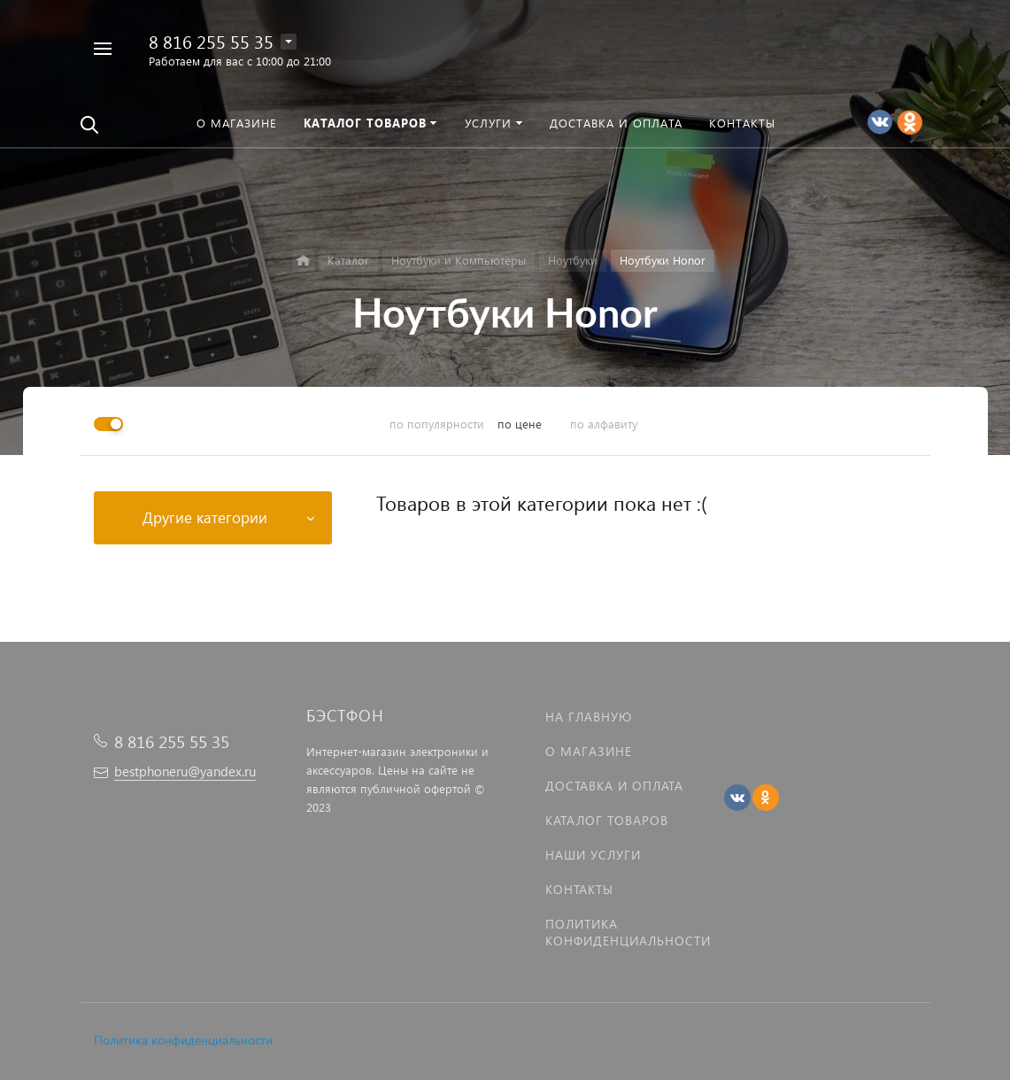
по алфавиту (603, 423)
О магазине (588, 751)
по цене (519, 423)
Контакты (579, 889)
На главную (588, 716)
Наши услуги (593, 854)
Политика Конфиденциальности (628, 932)
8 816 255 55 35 (211, 40)
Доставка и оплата (614, 785)
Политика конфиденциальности (183, 1039)
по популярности (436, 423)
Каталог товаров (606, 820)
